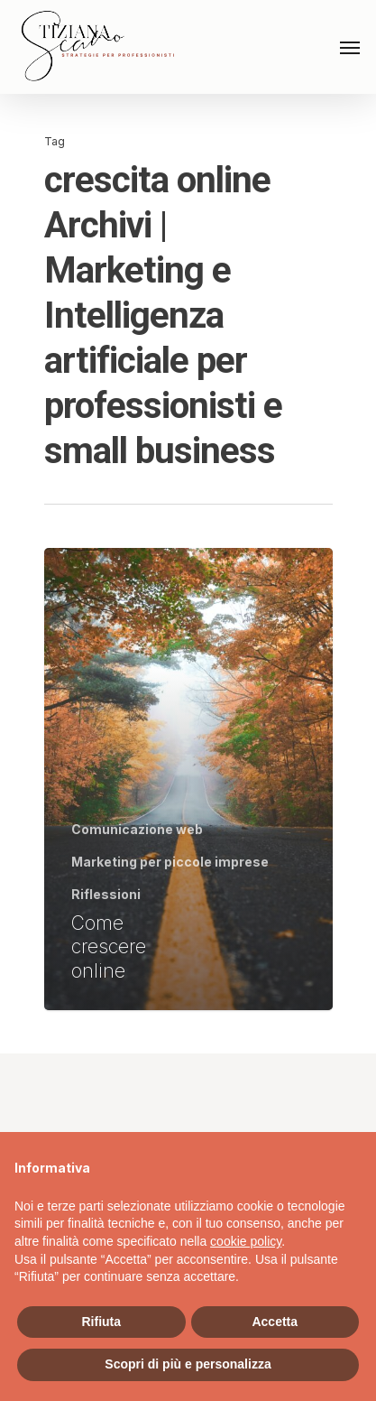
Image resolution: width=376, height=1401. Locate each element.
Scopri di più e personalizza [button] (188, 1364)
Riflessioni (106, 894)
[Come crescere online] (188, 779)
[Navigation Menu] (350, 47)
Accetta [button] (275, 1321)
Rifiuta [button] (101, 1321)
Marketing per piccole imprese (170, 861)
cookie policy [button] (245, 1241)
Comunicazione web (137, 829)
